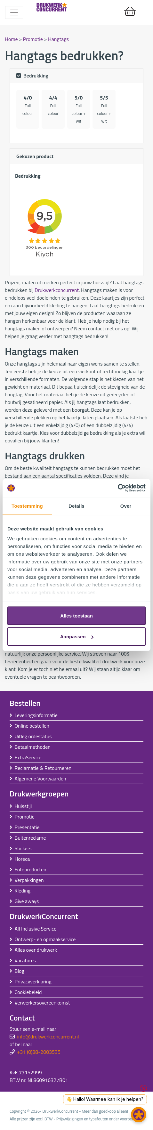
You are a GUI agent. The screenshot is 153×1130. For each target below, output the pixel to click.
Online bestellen (32, 726)
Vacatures (25, 960)
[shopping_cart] (130, 11)
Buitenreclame (30, 838)
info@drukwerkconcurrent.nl (48, 1036)
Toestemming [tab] (27, 505)
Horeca (22, 859)
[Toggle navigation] (14, 12)
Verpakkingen (29, 880)
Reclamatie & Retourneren (43, 768)
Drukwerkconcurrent (57, 290)
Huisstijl (23, 806)
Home (12, 39)
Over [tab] (126, 505)
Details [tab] (76, 505)
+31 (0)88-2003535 (38, 1052)
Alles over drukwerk (36, 950)
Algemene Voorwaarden (40, 778)
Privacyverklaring (33, 981)
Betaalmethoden (33, 747)
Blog (19, 971)
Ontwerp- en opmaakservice (45, 939)
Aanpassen (76, 636)
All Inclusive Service (36, 928)
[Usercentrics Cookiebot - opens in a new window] (118, 488)
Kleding (23, 890)
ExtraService (28, 757)
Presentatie (27, 827)
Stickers (23, 848)
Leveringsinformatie (36, 715)
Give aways (27, 901)
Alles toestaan (76, 615)
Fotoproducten (30, 869)
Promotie (33, 39)
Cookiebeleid (28, 992)
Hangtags (58, 39)
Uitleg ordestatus (33, 736)
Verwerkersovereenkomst (42, 1002)
